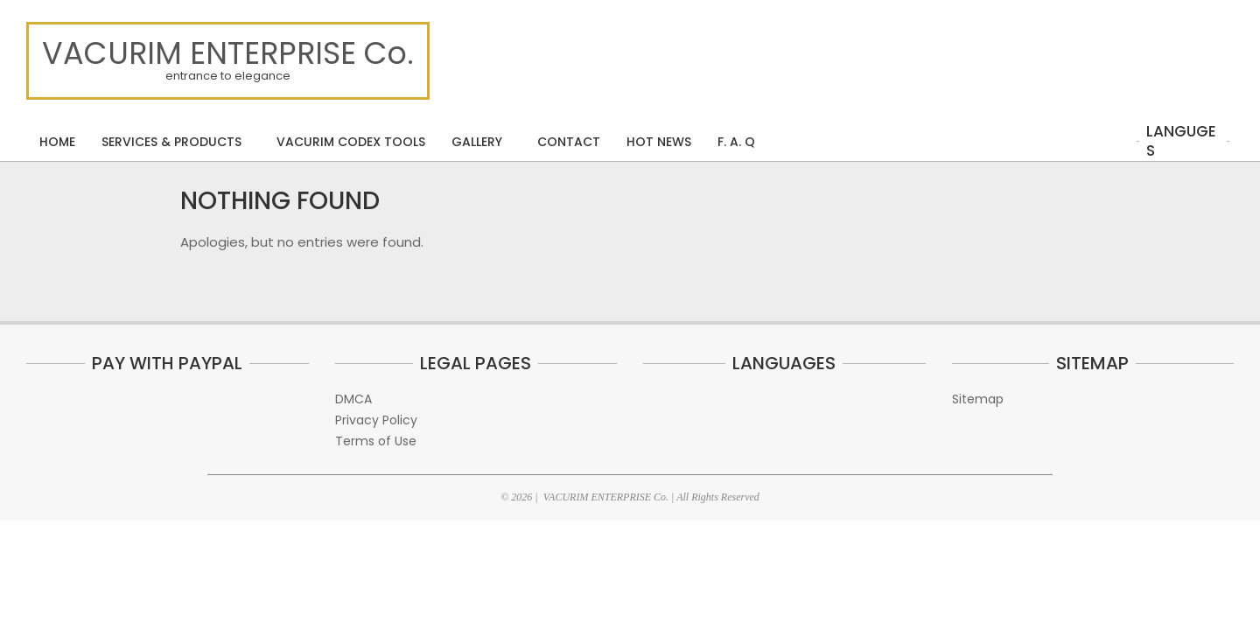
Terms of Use (375, 441)
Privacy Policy (376, 420)
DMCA (353, 399)
